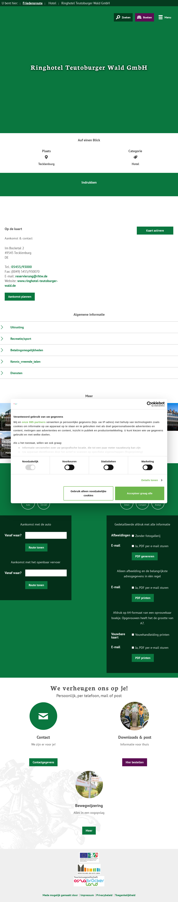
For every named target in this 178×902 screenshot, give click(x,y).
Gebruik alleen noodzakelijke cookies (88, 493)
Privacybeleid (104, 895)
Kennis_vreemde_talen (25, 362)
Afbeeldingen (120, 535)
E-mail (115, 545)
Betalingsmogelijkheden (26, 350)
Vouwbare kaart (118, 635)
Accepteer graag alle (139, 493)
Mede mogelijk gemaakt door (60, 895)
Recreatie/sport (20, 339)
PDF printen (142, 598)
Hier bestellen (135, 762)
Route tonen (36, 547)
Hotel (8, 425)
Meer (89, 830)
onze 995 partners (34, 422)
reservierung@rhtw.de (31, 276)
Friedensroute (33, 3)
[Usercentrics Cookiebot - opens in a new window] (149, 404)
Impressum (87, 895)
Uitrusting (17, 327)
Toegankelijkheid (125, 895)
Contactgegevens (43, 762)
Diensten (16, 373)
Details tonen (149, 480)
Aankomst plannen (19, 297)
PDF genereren (144, 556)
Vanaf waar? (13, 535)
